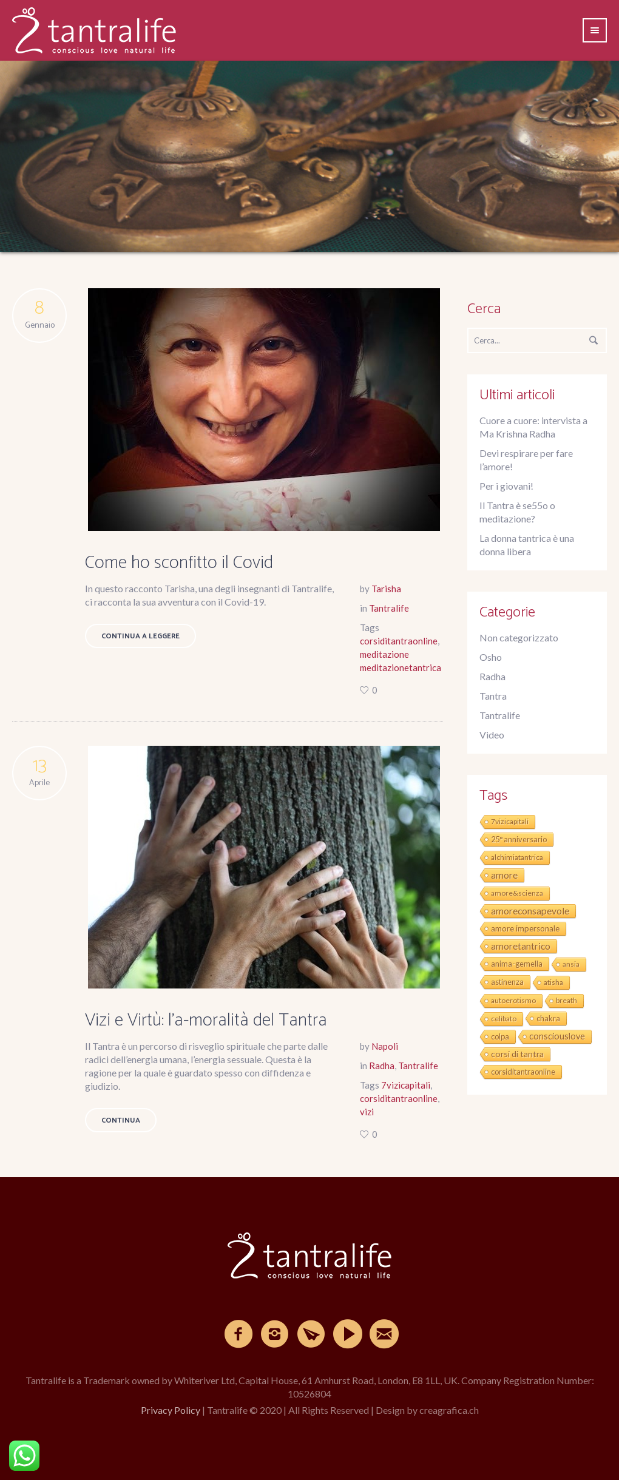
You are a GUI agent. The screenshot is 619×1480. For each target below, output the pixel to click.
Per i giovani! (506, 486)
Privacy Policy (170, 1410)
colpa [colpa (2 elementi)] (500, 1036)
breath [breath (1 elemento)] (566, 1000)
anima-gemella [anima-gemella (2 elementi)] (517, 963)
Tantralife (389, 608)
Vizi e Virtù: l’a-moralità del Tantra (206, 1020)
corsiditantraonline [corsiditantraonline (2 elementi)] (523, 1071)
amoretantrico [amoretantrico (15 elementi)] (520, 946)
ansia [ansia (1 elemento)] (571, 963)
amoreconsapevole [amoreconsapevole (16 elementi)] (530, 910)
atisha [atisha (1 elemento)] (553, 982)
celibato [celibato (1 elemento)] (503, 1018)
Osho (490, 657)
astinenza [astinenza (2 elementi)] (507, 982)
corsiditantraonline (399, 640)
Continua (120, 1120)
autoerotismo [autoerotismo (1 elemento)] (513, 1000)
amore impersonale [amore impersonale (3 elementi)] (525, 928)
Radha (381, 1065)
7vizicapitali (405, 1085)
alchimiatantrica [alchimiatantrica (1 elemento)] (517, 857)
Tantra (493, 695)
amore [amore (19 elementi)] (504, 874)
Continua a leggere (140, 636)
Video (491, 734)
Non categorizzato (518, 637)
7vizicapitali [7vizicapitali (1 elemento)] (510, 821)
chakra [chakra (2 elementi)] (548, 1018)
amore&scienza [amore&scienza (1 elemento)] (517, 892)
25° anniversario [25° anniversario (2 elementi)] (519, 839)
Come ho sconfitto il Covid (179, 563)
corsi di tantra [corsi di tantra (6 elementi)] (517, 1054)
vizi (367, 1111)
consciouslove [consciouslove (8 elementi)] (557, 1036)
